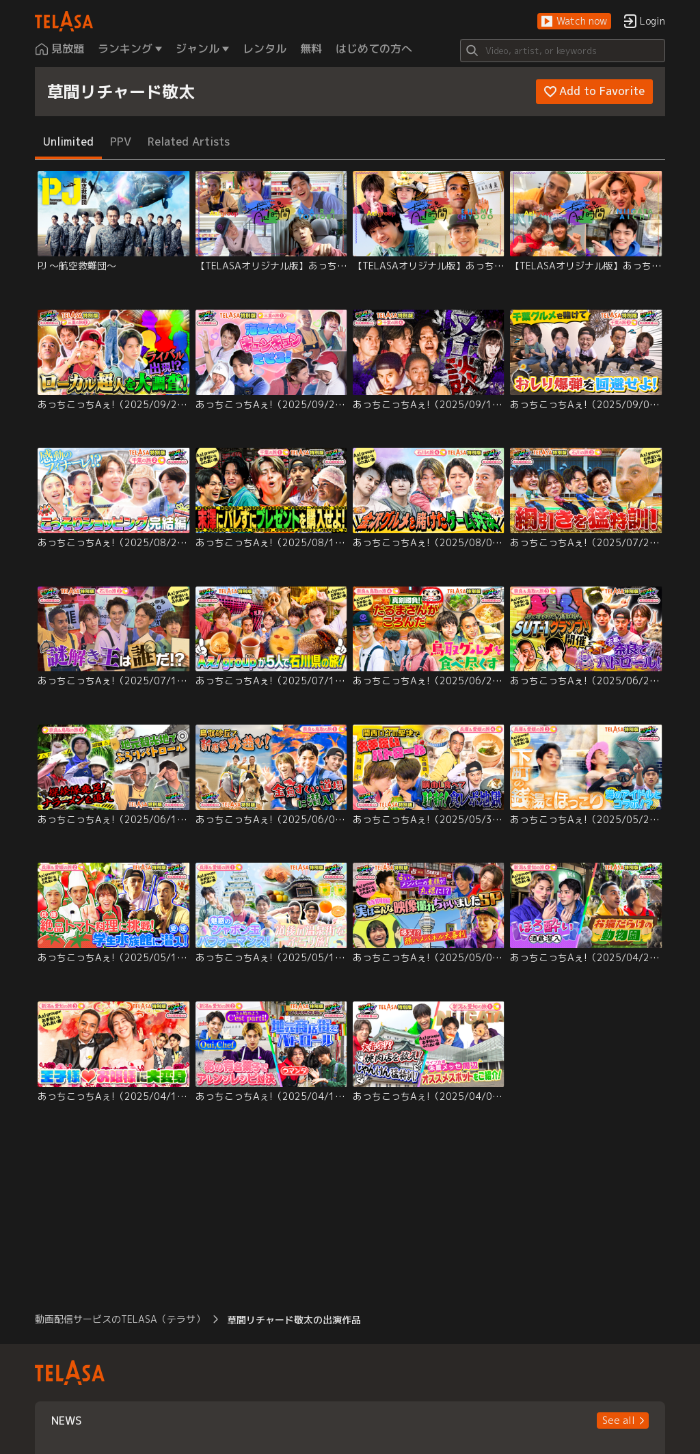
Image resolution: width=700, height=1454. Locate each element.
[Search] (562, 50)
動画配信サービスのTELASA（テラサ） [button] (120, 1318)
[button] (574, 21)
